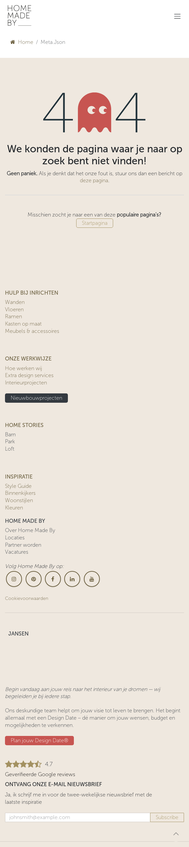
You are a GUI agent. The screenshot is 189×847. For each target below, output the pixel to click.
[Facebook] (53, 579)
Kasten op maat (23, 324)
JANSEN (18, 634)
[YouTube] (92, 579)
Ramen (13, 316)
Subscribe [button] (167, 817)
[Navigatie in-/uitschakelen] (177, 16)
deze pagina (94, 180)
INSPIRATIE (19, 477)
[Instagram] (14, 579)
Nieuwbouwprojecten (36, 398)
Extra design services (29, 375)
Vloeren (14, 309)
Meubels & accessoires (32, 331)
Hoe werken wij (23, 368)
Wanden (15, 302)
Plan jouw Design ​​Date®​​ (39, 740)
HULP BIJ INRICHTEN (31, 293)
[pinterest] (34, 579)
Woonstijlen (19, 500)
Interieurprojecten (26, 382)
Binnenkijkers (20, 493)
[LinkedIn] (72, 579)
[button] (176, 834)
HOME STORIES (24, 425)
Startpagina (94, 223)
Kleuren (14, 507)
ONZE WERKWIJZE (28, 358)
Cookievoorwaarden (26, 598)
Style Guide (18, 486)
